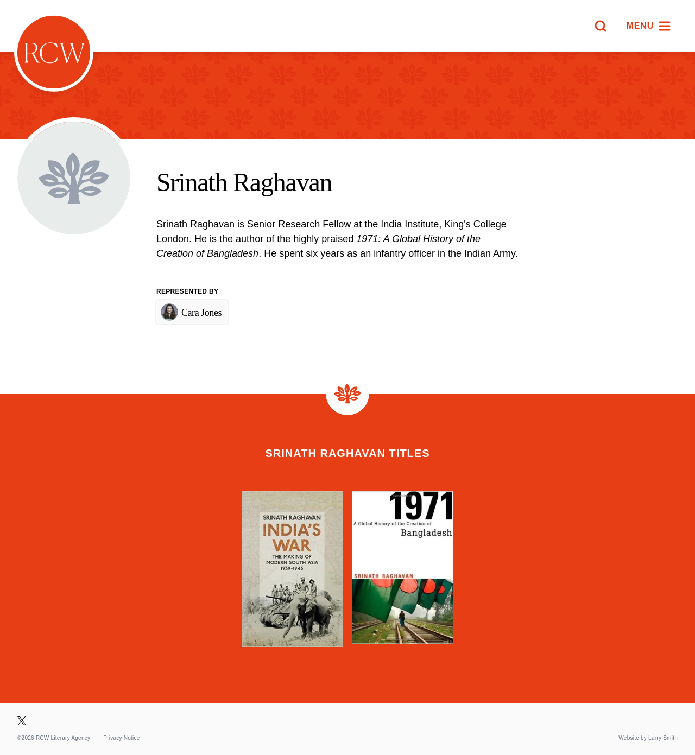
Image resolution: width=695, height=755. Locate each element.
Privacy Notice (121, 738)
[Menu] (649, 26)
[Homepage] (53, 52)
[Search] (600, 26)
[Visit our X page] (21, 720)
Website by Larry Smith (648, 738)
